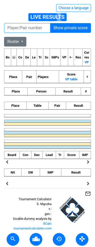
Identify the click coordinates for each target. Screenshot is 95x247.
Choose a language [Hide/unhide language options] (74, 8)
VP (87, 62)
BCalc (47, 223)
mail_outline (88, 194)
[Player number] (27, 28)
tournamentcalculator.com (32, 228)
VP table (71, 79)
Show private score (70, 27)
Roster (13, 41)
